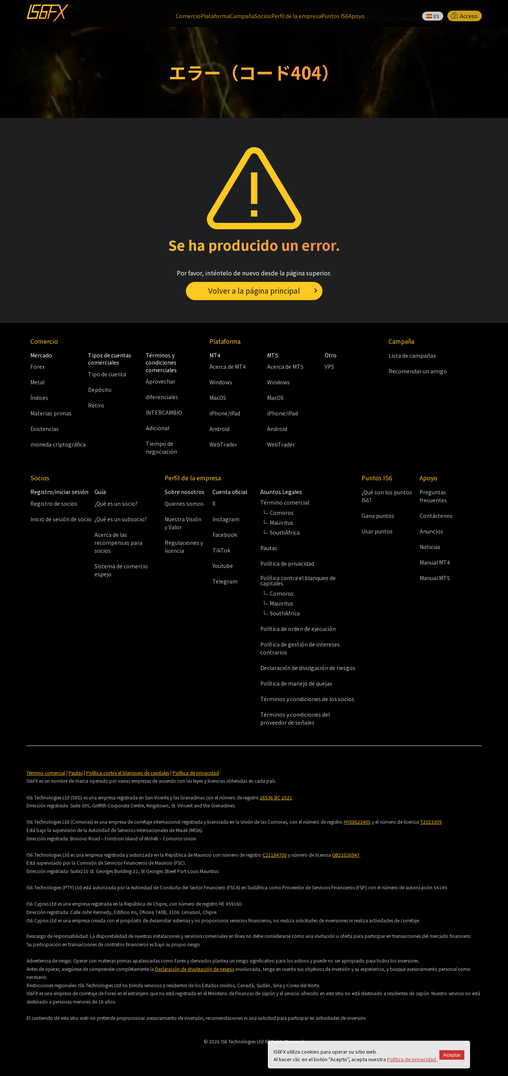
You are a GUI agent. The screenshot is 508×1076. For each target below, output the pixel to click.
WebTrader (223, 444)
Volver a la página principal (254, 290)
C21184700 (275, 854)
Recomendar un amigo (417, 371)
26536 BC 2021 (276, 797)
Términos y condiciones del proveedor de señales (295, 718)
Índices (39, 397)
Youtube (222, 565)
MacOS (217, 397)
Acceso (464, 13)
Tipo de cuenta (107, 374)
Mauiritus (281, 522)
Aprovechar (160, 381)
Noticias (430, 547)
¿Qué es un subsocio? (120, 519)
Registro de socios (53, 503)
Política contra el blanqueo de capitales (127, 772)
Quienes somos (184, 503)
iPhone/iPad (224, 413)
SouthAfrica (285, 613)
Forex (37, 366)
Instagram (225, 519)
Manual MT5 (435, 578)
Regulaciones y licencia (184, 546)
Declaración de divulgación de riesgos (307, 668)
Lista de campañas (412, 355)
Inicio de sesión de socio (60, 519)
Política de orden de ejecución (298, 628)
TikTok (221, 550)
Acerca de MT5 (285, 366)
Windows (220, 382)
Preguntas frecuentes (433, 496)
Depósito (100, 389)
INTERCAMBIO (164, 413)
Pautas (268, 548)
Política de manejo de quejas (296, 683)
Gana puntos (378, 516)
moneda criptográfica (58, 444)
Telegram (224, 581)
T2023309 (431, 822)
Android (219, 429)
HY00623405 (357, 822)
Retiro (96, 405)
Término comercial (46, 772)
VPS (329, 366)
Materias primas (51, 413)
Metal (37, 382)
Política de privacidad (412, 1059)
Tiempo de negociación (161, 448)
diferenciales (162, 397)
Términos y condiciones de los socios (307, 699)
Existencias (44, 429)
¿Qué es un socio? (116, 503)
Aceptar (452, 1055)
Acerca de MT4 (227, 366)
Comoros (282, 512)
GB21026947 (346, 854)
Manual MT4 (435, 562)
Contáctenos (436, 516)
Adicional (157, 428)
